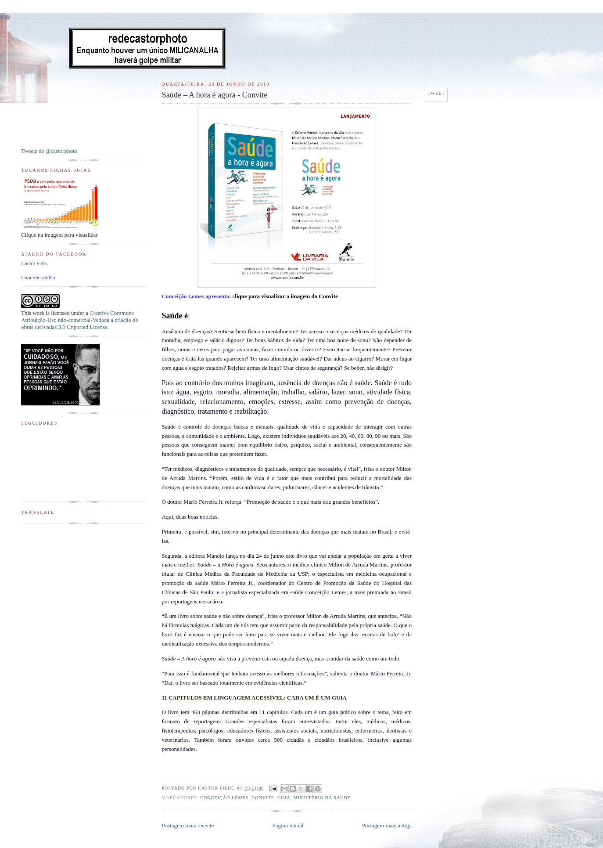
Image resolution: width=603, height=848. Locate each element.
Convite (262, 797)
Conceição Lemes (224, 797)
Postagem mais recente (188, 825)
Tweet (436, 93)
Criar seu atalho (38, 277)
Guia (283, 797)
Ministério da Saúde (322, 797)
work (38, 313)
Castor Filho (34, 263)
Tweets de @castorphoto (49, 151)
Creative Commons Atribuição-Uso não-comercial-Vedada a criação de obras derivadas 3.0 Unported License (79, 320)
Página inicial (288, 825)
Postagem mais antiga (387, 825)
